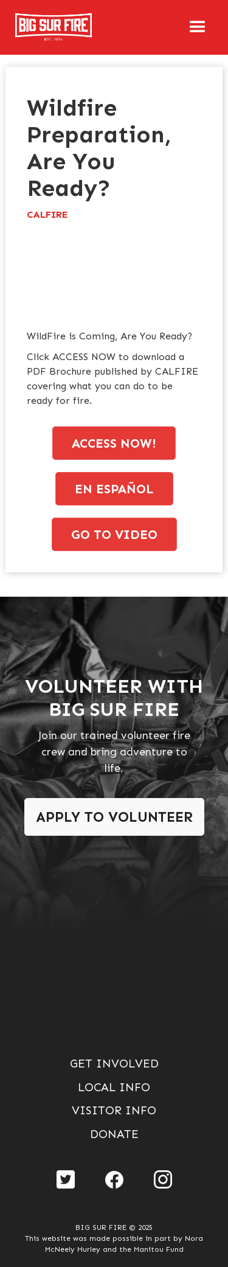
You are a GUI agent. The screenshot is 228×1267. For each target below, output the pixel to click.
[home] (39, 27)
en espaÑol (114, 488)
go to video (114, 534)
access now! (114, 443)
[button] (197, 27)
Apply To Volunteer (114, 816)
